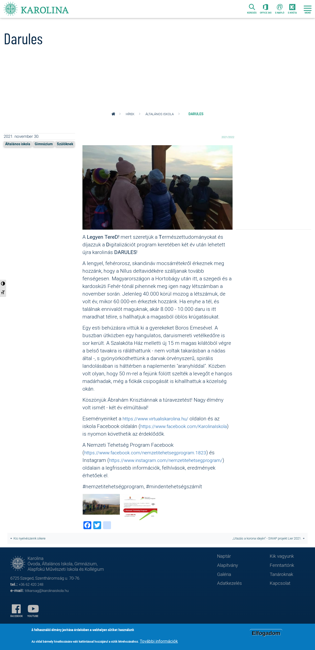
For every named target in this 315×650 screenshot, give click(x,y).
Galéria (225, 584)
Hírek (129, 113)
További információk (159, 641)
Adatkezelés (231, 594)
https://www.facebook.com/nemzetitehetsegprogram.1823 (152, 460)
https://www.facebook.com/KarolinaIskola (132, 433)
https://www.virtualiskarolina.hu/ (160, 418)
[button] (157, 188)
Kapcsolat (281, 594)
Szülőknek (14, 151)
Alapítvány (229, 574)
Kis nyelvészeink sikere (31, 546)
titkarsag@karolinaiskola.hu (50, 602)
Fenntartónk (284, 574)
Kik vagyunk (283, 565)
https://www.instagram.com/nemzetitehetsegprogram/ (147, 475)
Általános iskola (160, 113)
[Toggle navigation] (307, 10)
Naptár (225, 565)
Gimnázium (48, 143)
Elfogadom (266, 633)
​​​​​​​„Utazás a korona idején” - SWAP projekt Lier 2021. (263, 546)
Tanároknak (283, 584)
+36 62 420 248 (32, 596)
